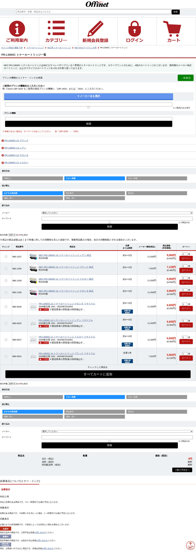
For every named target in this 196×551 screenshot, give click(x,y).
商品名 (131, 193)
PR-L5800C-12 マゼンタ (16, 155)
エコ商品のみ (184, 222)
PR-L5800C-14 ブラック (16, 140)
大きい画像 (133, 178)
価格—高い (71, 198)
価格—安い (9, 198)
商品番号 (70, 193)
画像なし (8, 178)
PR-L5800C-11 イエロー (16, 162)
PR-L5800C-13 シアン (15, 148)
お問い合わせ (40, 532)
